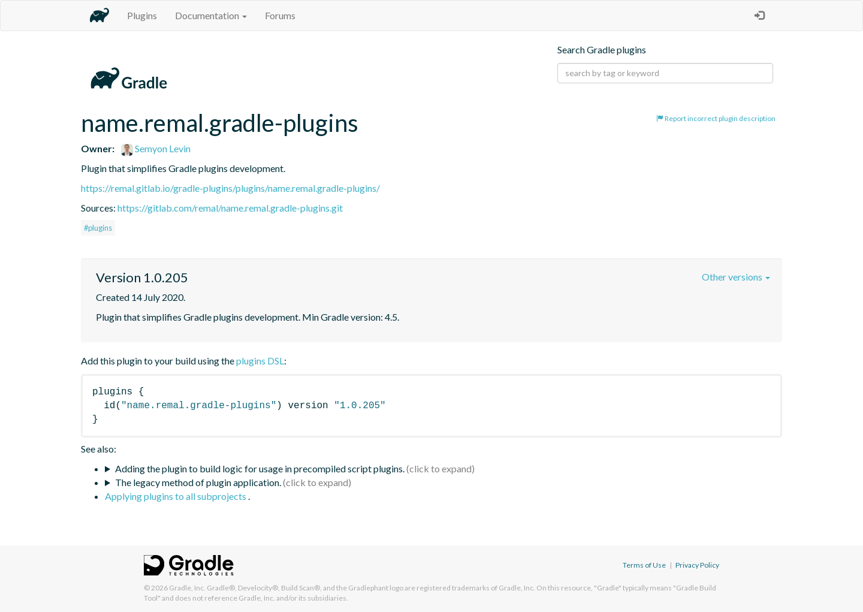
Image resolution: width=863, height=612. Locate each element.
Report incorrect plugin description (716, 118)
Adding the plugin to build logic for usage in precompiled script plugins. (260, 468)
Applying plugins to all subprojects (176, 496)
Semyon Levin (156, 148)
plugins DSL (260, 360)
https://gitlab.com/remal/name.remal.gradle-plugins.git (230, 207)
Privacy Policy (697, 564)
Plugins (142, 15)
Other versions (736, 276)
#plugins (98, 228)
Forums (280, 15)
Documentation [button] (211, 15)
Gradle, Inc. (187, 587)
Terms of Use (644, 564)
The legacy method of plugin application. (198, 482)
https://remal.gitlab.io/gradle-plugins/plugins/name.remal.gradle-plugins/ (230, 188)
